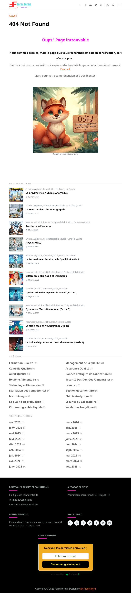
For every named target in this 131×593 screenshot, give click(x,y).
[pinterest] (101, 5)
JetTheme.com (88, 588)
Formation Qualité (67, 189)
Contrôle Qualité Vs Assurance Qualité (47, 325)
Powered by (65, 574)
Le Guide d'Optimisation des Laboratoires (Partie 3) (55, 342)
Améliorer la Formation (39, 226)
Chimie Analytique (34, 189)
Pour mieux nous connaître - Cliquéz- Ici (89, 494)
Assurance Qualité (34, 222)
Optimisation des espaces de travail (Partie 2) (51, 292)
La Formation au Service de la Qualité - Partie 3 (52, 259)
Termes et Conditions (20, 499)
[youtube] (80, 5)
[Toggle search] (113, 5)
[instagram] (109, 523)
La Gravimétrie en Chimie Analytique (47, 192)
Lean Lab (63, 288)
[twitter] (95, 5)
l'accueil (65, 69)
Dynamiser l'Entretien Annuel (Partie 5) (48, 309)
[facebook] (85, 5)
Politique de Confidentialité (23, 494)
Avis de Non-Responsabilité (23, 504)
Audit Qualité (49, 272)
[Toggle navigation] (119, 5)
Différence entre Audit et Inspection (46, 275)
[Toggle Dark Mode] (108, 5)
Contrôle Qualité (50, 189)
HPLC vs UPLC (33, 242)
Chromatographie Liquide (54, 205)
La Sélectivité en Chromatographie (45, 209)
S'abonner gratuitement (65, 564)
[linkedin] (90, 5)
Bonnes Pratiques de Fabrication (58, 222)
